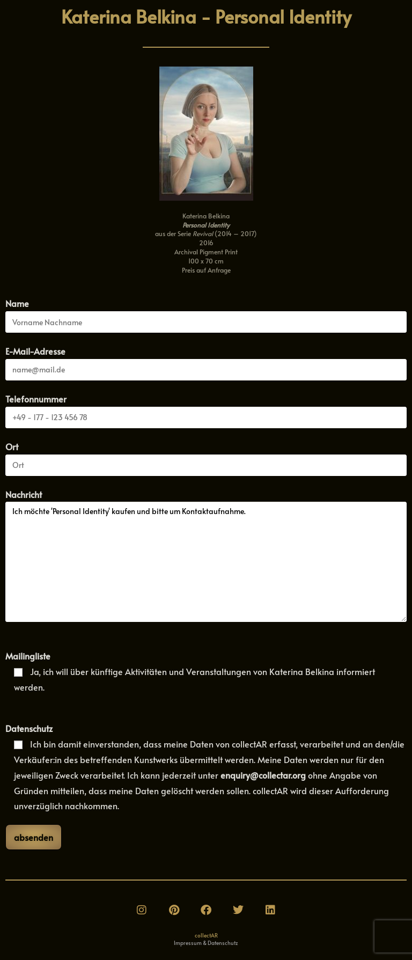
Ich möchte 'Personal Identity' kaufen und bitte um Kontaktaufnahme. (206, 562)
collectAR (206, 935)
